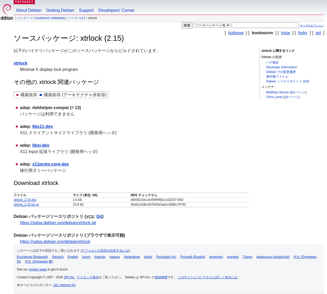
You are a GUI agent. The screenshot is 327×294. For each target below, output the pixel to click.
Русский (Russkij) (192, 257)
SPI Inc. (69, 277)
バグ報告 (272, 62)
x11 (82, 18)
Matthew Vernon (277, 92)
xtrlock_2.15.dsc (25, 200)
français (100, 257)
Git (306, 81)
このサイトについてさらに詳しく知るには (208, 277)
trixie (285, 33)
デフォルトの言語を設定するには (105, 250)
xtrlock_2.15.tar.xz (26, 204)
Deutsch (58, 257)
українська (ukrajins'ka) (272, 257)
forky (302, 33)
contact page (38, 269)
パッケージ (25, 18)
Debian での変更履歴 (281, 72)
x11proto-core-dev (50, 164)
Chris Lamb (274, 97)
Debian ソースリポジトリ (284, 81)
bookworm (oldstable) (50, 18)
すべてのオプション (312, 25)
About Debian (28, 10)
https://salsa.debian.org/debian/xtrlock (55, 241)
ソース (73, 18)
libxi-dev (40, 145)
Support (86, 10)
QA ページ (298, 92)
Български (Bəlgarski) (32, 257)
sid (318, 33)
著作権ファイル (277, 76)
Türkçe (247, 257)
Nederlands (132, 257)
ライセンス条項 (88, 277)
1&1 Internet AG (64, 285)
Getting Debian (60, 10)
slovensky (216, 257)
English (73, 257)
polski (148, 257)
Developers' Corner (116, 10)
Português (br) (166, 257)
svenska (233, 257)
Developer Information (281, 67)
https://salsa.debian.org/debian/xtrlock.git (58, 222)
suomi (86, 257)
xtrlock (20, 63)
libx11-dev (42, 126)
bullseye (236, 33)
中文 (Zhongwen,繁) (39, 261)
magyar (114, 257)
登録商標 (161, 277)
